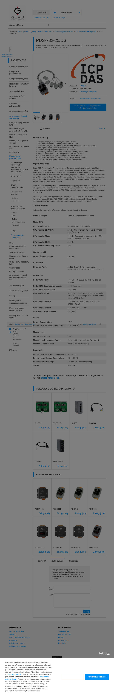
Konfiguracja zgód (72, 677)
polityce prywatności (14, 674)
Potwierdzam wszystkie (97, 677)
